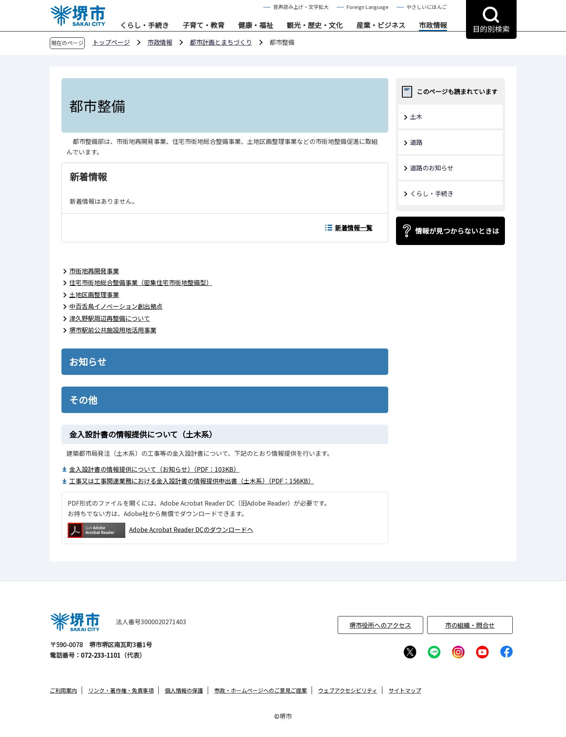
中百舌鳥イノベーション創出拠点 (116, 306)
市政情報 (433, 25)
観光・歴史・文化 (315, 25)
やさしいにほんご (427, 7)
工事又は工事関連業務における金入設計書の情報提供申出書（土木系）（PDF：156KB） (191, 480)
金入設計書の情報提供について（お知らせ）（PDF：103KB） (154, 469)
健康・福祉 (255, 25)
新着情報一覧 (353, 227)
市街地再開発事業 (94, 270)
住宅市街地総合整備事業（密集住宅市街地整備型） (140, 282)
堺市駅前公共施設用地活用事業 (112, 329)
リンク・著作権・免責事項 (121, 690)
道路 (416, 142)
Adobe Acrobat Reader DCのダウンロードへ (160, 530)
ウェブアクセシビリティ (347, 690)
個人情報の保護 (184, 690)
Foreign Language (368, 7)
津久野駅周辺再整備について (109, 318)
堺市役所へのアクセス (380, 625)
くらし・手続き (144, 25)
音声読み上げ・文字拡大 (301, 7)
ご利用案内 (63, 690)
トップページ (111, 42)
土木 (416, 116)
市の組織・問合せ (470, 625)
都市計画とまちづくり (221, 42)
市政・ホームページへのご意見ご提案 (260, 690)
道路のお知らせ (432, 167)
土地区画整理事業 (94, 294)
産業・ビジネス (380, 25)
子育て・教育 (203, 25)
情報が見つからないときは (457, 231)
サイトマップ (405, 690)
